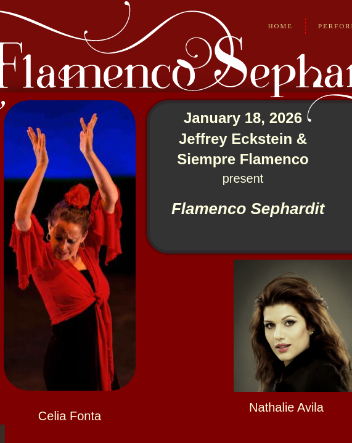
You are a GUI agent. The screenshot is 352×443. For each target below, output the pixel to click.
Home (280, 26)
